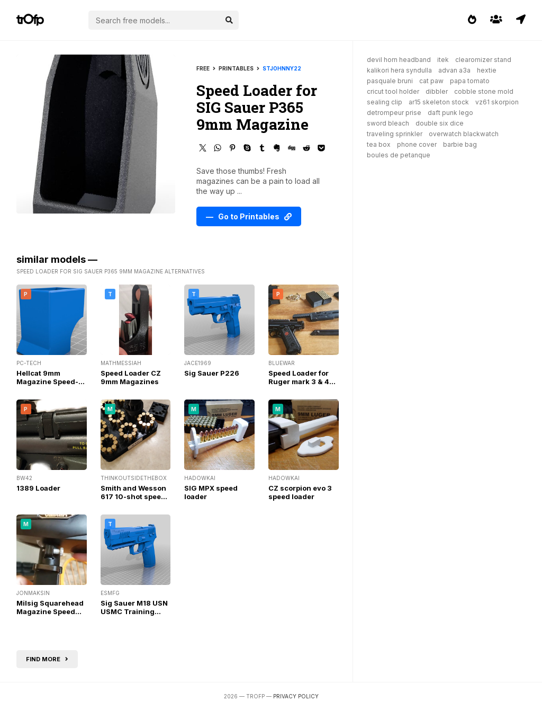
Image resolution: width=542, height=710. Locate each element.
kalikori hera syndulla (399, 70)
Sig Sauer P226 (211, 373)
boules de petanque (398, 155)
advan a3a (454, 70)
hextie (486, 70)
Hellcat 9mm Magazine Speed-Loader (47, 381)
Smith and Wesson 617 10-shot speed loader (133, 496)
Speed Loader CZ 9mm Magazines (131, 377)
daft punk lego (450, 113)
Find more (47, 659)
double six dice (439, 123)
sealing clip (384, 102)
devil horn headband (399, 60)
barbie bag (460, 144)
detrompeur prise (394, 113)
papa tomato (470, 81)
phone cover (417, 144)
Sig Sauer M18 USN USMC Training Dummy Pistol (134, 611)
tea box (379, 144)
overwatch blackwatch (464, 134)
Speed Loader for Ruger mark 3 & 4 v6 (298, 381)
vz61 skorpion (497, 102)
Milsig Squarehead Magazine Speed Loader (50, 611)
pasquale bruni (390, 81)
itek (443, 60)
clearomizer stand (483, 60)
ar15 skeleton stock (439, 102)
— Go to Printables (249, 216)
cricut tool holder (393, 91)
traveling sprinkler (394, 134)
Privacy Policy (296, 696)
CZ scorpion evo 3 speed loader (300, 492)
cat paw (431, 81)
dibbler (437, 91)
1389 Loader (38, 488)
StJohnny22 (282, 68)
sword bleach (388, 123)
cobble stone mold (483, 91)
